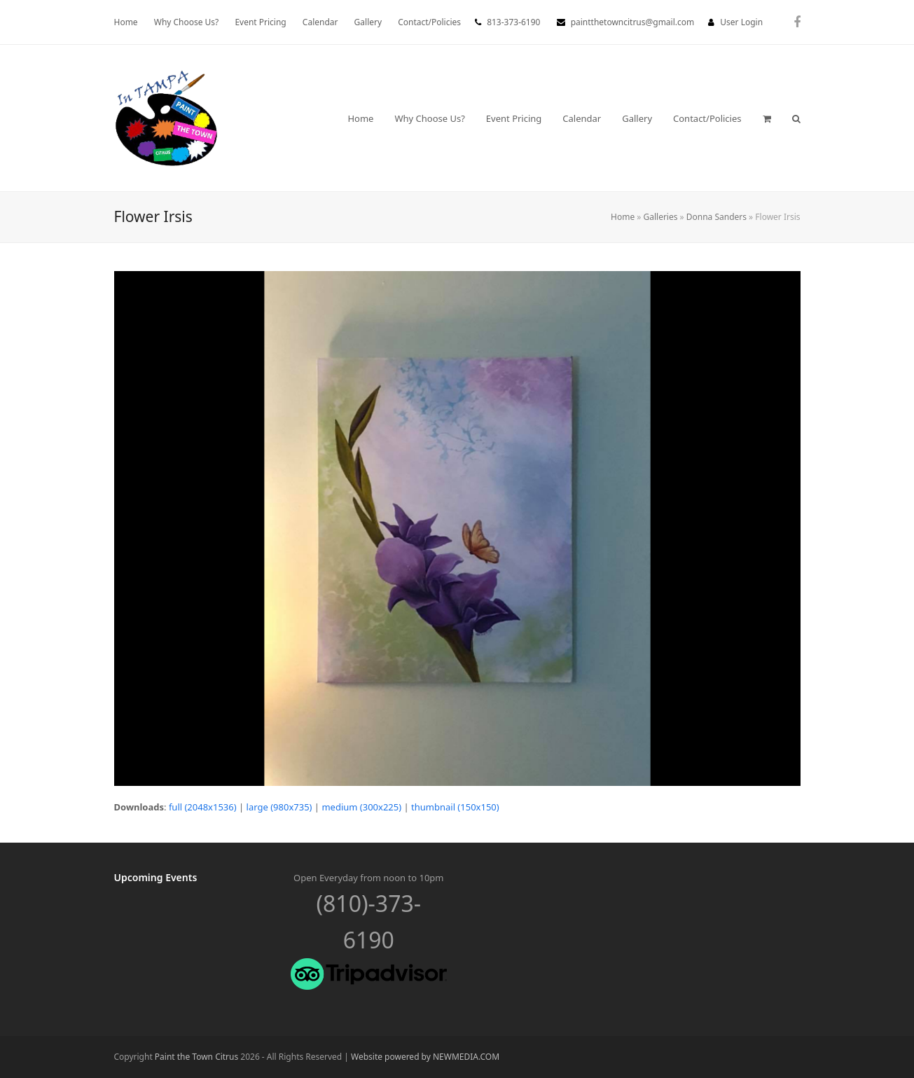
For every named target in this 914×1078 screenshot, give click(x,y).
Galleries (661, 217)
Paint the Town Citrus (196, 1057)
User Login (741, 22)
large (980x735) (279, 807)
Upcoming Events (156, 877)
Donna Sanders (716, 217)
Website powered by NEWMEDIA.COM (425, 1057)
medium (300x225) (361, 807)
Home (623, 217)
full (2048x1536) (203, 807)
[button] (767, 118)
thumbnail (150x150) (455, 807)
